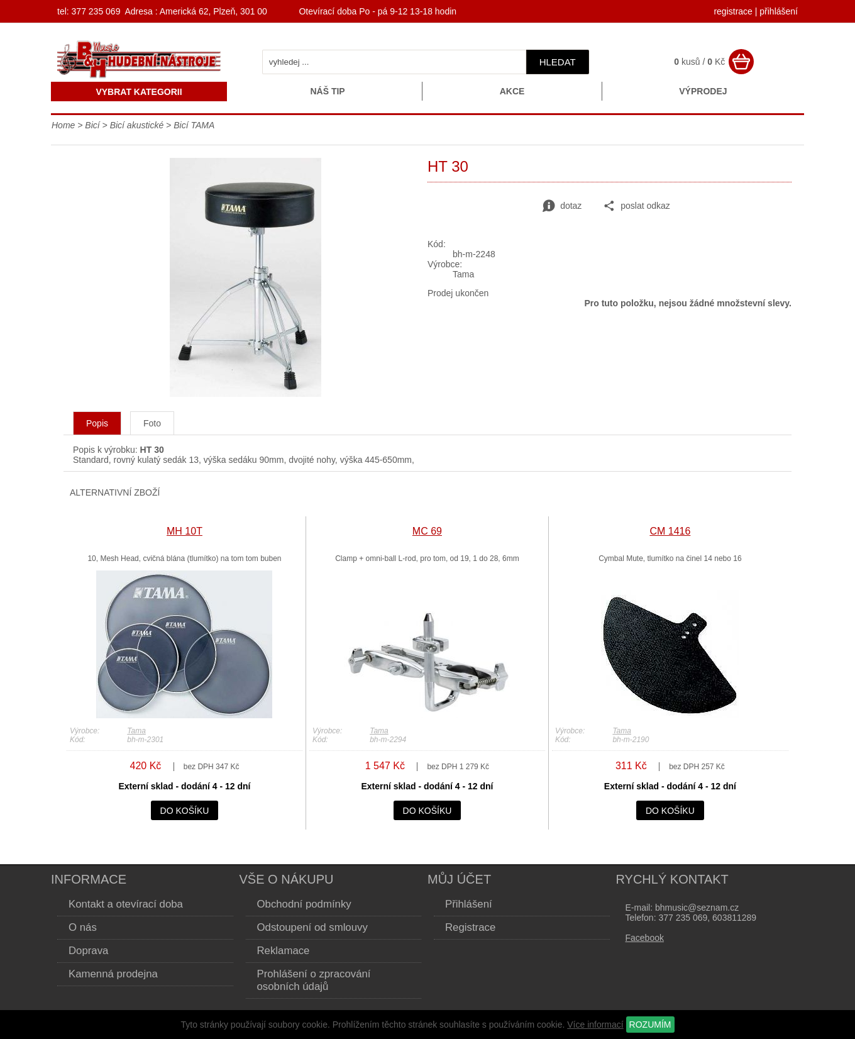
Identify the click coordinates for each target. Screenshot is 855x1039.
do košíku (184, 811)
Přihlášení (468, 904)
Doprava (88, 951)
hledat (557, 62)
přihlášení (778, 11)
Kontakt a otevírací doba (126, 904)
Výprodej (703, 91)
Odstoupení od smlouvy (312, 927)
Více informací (595, 1025)
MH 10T (184, 531)
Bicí (92, 125)
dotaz (562, 206)
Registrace (470, 927)
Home (63, 125)
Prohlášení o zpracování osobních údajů (314, 980)
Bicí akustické (137, 125)
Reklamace (283, 951)
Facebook (645, 938)
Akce (512, 91)
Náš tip (327, 91)
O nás (83, 927)
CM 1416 (669, 531)
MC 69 (427, 531)
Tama (136, 730)
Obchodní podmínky (304, 904)
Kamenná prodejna (113, 974)
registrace (733, 11)
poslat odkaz (636, 206)
